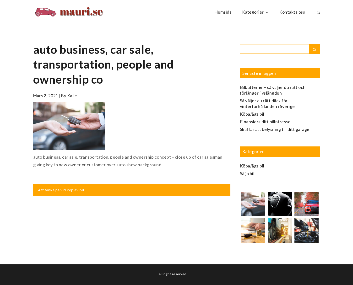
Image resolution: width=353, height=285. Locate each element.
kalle (72, 95)
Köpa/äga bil (252, 114)
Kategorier (255, 12)
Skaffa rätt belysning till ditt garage (275, 129)
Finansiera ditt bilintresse (265, 121)
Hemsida (223, 12)
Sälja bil (247, 173)
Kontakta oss (292, 12)
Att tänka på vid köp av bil (61, 190)
